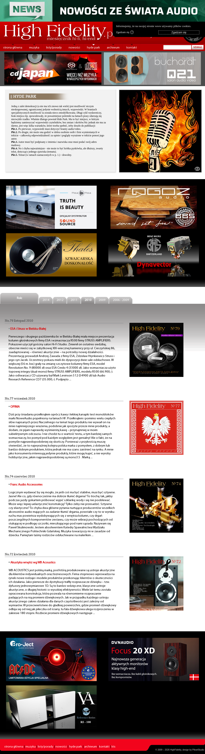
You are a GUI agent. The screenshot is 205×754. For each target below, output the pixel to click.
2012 (60, 300)
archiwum (113, 47)
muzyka (34, 47)
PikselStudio (198, 750)
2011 (74, 300)
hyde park (93, 47)
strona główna (12, 47)
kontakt (131, 47)
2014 (46, 300)
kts (113, 746)
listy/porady (54, 47)
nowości (74, 47)
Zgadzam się (125, 32)
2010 (88, 300)
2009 (102, 300)
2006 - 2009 (121, 300)
